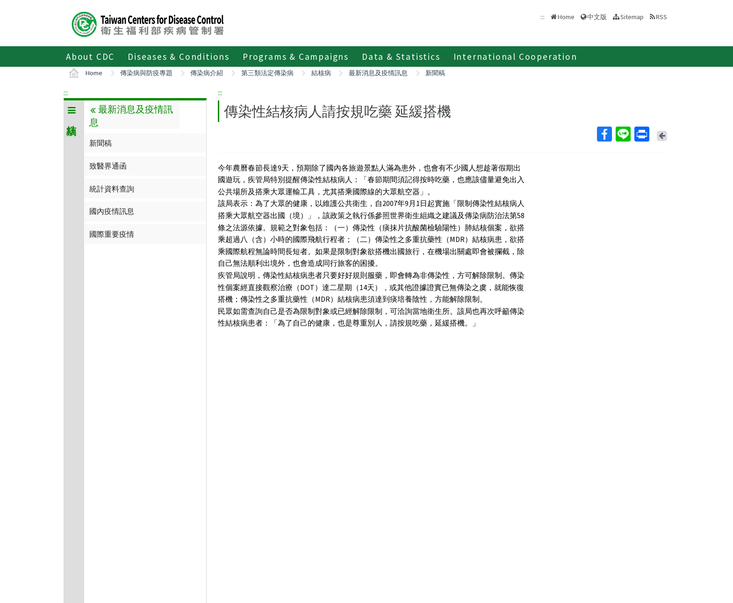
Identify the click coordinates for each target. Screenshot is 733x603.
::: (66, 92)
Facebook (604, 134)
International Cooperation (515, 56)
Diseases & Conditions (179, 56)
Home (566, 17)
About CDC (90, 56)
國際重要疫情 (111, 234)
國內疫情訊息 (111, 211)
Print (641, 134)
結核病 (321, 73)
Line (623, 134)
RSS (661, 17)
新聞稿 (435, 73)
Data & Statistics (401, 56)
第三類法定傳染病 (267, 73)
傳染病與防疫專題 (146, 73)
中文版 (597, 17)
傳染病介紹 (206, 73)
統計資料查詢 (111, 188)
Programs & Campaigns (296, 56)
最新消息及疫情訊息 (378, 73)
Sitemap (632, 17)
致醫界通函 (108, 165)
